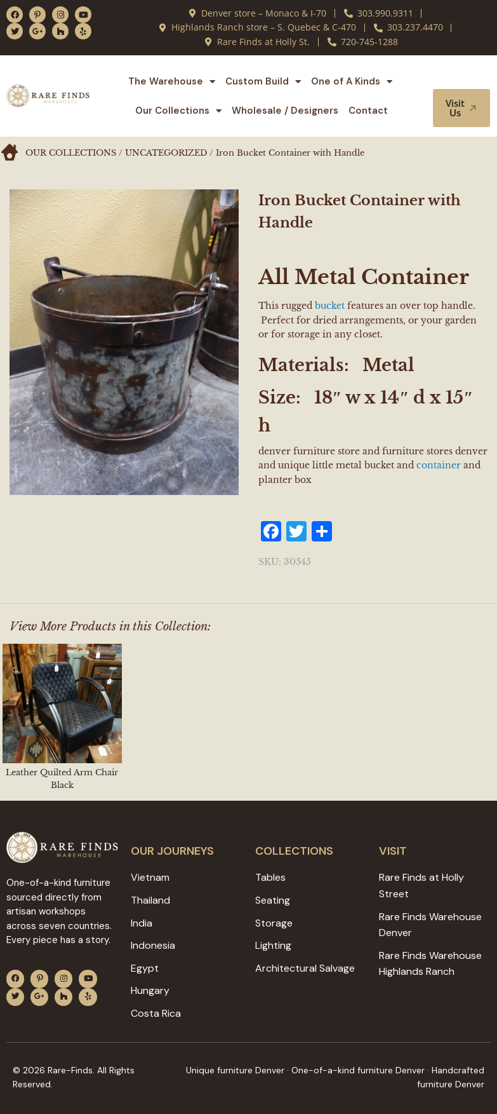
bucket (330, 305)
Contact (368, 110)
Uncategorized (166, 152)
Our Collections (178, 111)
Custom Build (263, 82)
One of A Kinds (351, 82)
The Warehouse (171, 82)
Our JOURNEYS (172, 851)
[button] (464, 77)
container (438, 465)
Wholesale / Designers (285, 110)
